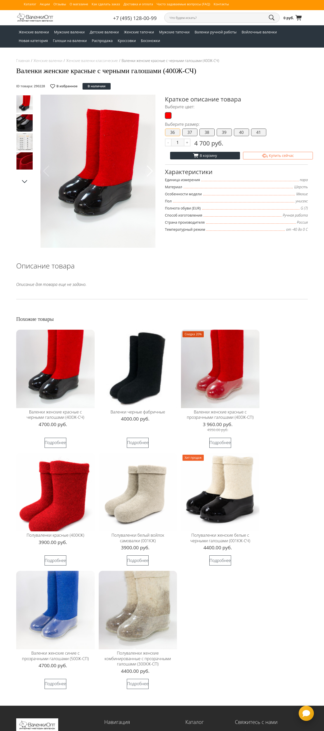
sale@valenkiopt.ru (265, 618)
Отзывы (59, 4)
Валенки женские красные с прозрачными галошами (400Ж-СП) (199, 409)
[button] (149, 171)
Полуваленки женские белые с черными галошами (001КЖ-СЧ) (125, 529)
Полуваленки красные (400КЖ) (273, 403)
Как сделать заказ (106, 4)
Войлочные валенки (259, 32)
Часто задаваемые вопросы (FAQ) (183, 4)
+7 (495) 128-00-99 (142, 18)
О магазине (79, 4)
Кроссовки (127, 40)
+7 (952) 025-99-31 (256, 637)
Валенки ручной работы (216, 32)
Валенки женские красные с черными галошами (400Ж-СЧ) (51, 406)
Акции (45, 4)
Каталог (30, 4)
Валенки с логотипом (119, 672)
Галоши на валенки (70, 40)
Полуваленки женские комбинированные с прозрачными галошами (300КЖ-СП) (273, 532)
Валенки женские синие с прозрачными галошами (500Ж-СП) (199, 529)
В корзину (205, 155)
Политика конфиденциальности (42, 614)
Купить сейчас (278, 155)
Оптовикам (112, 665)
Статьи (109, 715)
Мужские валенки (69, 32)
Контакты (221, 4)
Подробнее (51, 439)
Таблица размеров (117, 651)
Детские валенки (104, 32)
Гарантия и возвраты (119, 658)
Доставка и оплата (138, 4)
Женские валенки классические (92, 60)
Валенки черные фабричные (125, 403)
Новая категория (33, 40)
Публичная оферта (117, 700)
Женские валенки (34, 32)
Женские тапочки (139, 32)
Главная (23, 60)
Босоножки (150, 40)
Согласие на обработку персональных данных (48, 623)
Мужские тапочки (174, 32)
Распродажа (102, 40)
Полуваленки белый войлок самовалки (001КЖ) (51, 526)
